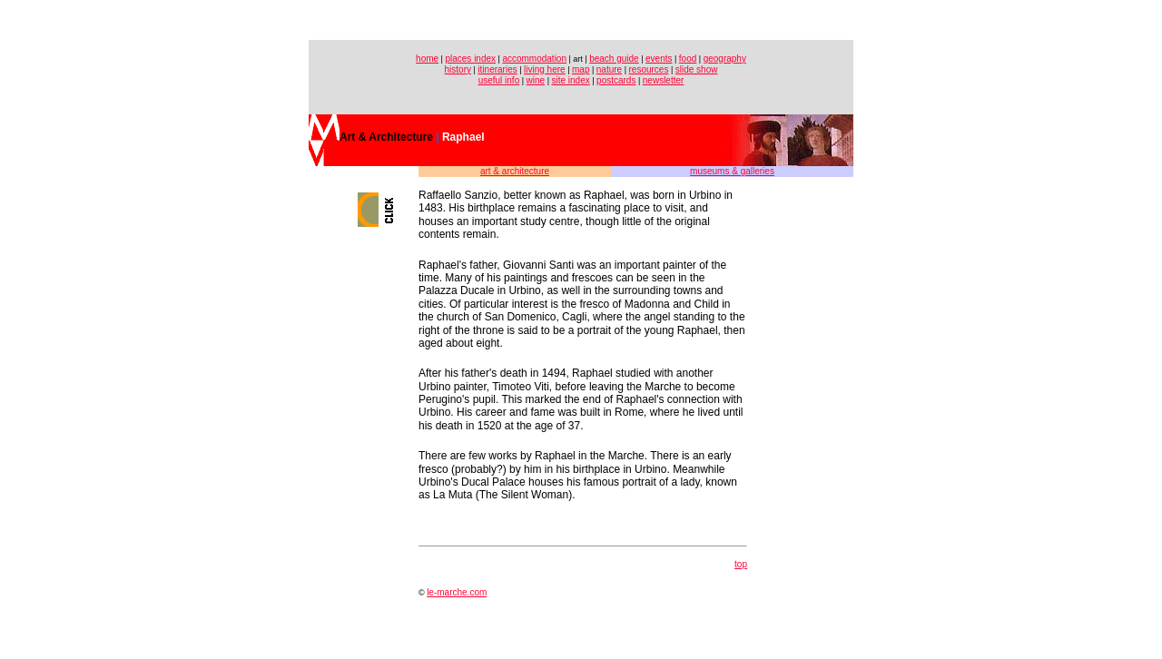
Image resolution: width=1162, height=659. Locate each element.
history (458, 69)
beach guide (614, 59)
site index (570, 80)
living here (545, 69)
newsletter (663, 80)
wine (536, 80)
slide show (696, 69)
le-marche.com (457, 592)
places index (470, 59)
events (658, 59)
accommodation (534, 59)
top (740, 564)
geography (725, 59)
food (687, 59)
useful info (499, 80)
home (427, 59)
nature (609, 69)
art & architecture (514, 171)
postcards (615, 80)
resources (648, 69)
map (580, 69)
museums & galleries (732, 171)
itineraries (497, 69)
